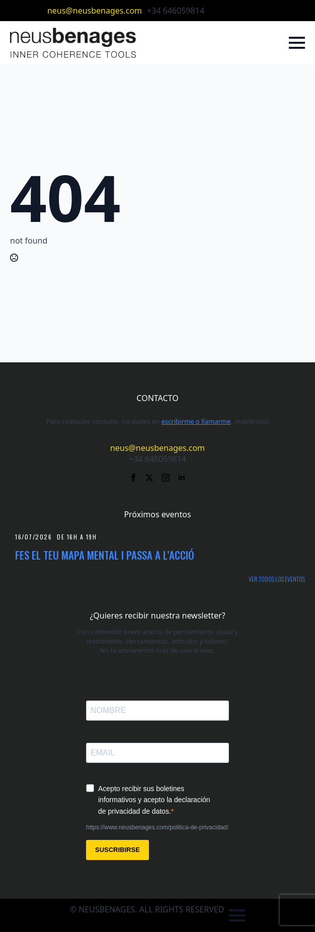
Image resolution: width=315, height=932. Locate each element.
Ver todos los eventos (277, 579)
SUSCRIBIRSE (117, 849)
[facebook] (214, 11)
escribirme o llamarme (196, 421)
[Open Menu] (297, 43)
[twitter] (230, 11)
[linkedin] (263, 11)
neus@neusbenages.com (94, 10)
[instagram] (247, 11)
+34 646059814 (175, 10)
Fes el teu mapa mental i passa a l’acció (104, 555)
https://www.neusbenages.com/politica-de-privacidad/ (157, 827)
